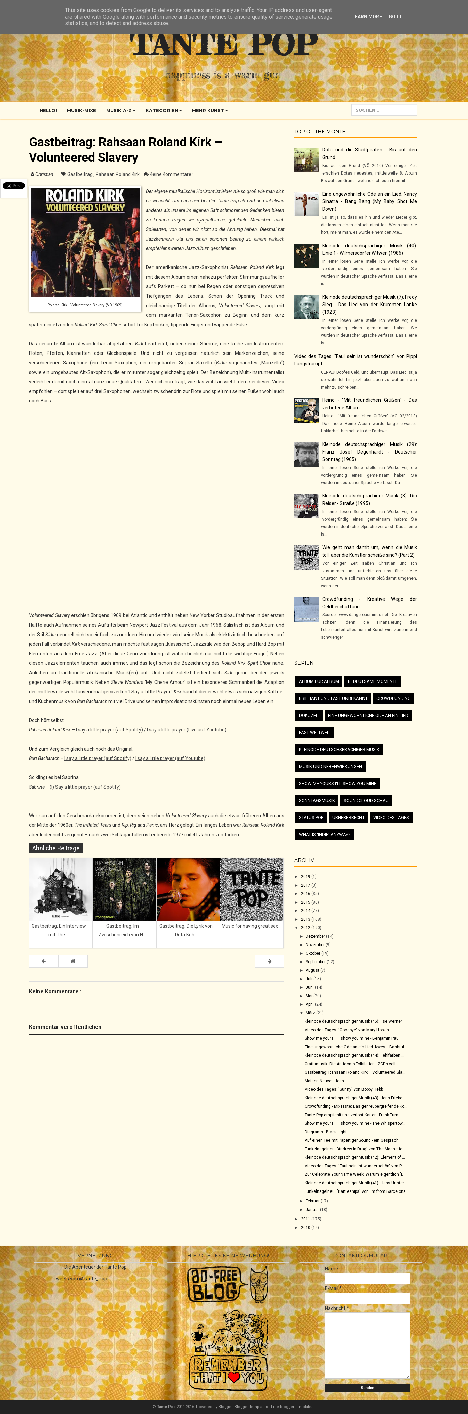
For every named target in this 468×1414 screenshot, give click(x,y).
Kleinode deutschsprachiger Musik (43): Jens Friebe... (355, 1098)
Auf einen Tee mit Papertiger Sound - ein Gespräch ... (354, 1140)
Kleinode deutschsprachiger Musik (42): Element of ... (355, 1157)
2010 (306, 1227)
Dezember (316, 936)
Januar (313, 1209)
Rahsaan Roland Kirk (118, 174)
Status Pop (311, 817)
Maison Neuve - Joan (324, 1081)
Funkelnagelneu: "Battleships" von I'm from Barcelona (355, 1191)
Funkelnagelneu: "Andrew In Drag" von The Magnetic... (355, 1149)
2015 (306, 902)
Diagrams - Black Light (326, 1132)
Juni (310, 987)
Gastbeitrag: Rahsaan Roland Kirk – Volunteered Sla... (355, 1072)
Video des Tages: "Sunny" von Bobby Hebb (344, 1089)
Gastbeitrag (80, 174)
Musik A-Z (120, 110)
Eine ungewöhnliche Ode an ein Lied (368, 715)
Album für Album (319, 681)
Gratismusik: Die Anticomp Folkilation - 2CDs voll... (352, 1064)
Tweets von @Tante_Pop (80, 1278)
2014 (306, 910)
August (313, 970)
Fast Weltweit (314, 732)
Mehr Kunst (210, 110)
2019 (306, 876)
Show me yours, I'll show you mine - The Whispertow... (355, 1123)
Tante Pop (223, 44)
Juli (309, 978)
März (311, 1012)
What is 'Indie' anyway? (325, 834)
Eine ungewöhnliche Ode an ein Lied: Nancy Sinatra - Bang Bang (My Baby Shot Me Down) (369, 201)
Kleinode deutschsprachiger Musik (339, 749)
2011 (306, 1219)
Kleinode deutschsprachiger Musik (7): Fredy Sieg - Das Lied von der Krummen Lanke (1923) (369, 304)
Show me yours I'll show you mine (337, 783)
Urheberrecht (348, 817)
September (316, 961)
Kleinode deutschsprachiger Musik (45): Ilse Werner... (355, 1021)
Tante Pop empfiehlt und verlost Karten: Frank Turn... (353, 1115)
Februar (313, 1201)
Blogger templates (252, 1406)
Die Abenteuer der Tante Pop (95, 1267)
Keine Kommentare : (171, 174)
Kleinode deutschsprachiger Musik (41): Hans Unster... (356, 1183)
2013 (306, 919)
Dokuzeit (309, 715)
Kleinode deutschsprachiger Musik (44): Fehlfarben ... (354, 1055)
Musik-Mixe (81, 110)
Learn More (367, 16)
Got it (397, 16)
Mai (309, 995)
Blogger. (227, 1406)
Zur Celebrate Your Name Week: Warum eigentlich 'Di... (356, 1174)
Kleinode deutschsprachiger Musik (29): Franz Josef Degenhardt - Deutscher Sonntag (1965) (369, 452)
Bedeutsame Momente (373, 681)
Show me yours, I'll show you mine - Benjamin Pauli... (354, 1038)
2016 (306, 893)
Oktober (313, 953)
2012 (306, 927)
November (316, 944)
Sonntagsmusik (317, 800)
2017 (306, 885)
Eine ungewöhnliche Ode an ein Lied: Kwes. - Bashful (354, 1047)
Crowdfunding (393, 698)
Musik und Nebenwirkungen (330, 766)
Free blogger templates (292, 1406)
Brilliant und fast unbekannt (333, 698)
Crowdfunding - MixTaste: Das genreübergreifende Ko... (356, 1106)
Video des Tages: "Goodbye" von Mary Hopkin (347, 1029)
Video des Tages (391, 817)
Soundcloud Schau (366, 800)
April (310, 1004)
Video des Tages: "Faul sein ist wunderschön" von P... (354, 1166)
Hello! (48, 110)
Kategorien (164, 110)
